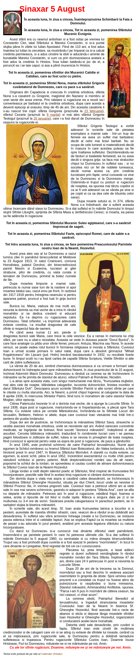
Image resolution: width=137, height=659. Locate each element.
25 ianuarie (42, 118)
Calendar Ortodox (51, 653)
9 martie (53, 114)
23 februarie (93, 111)
